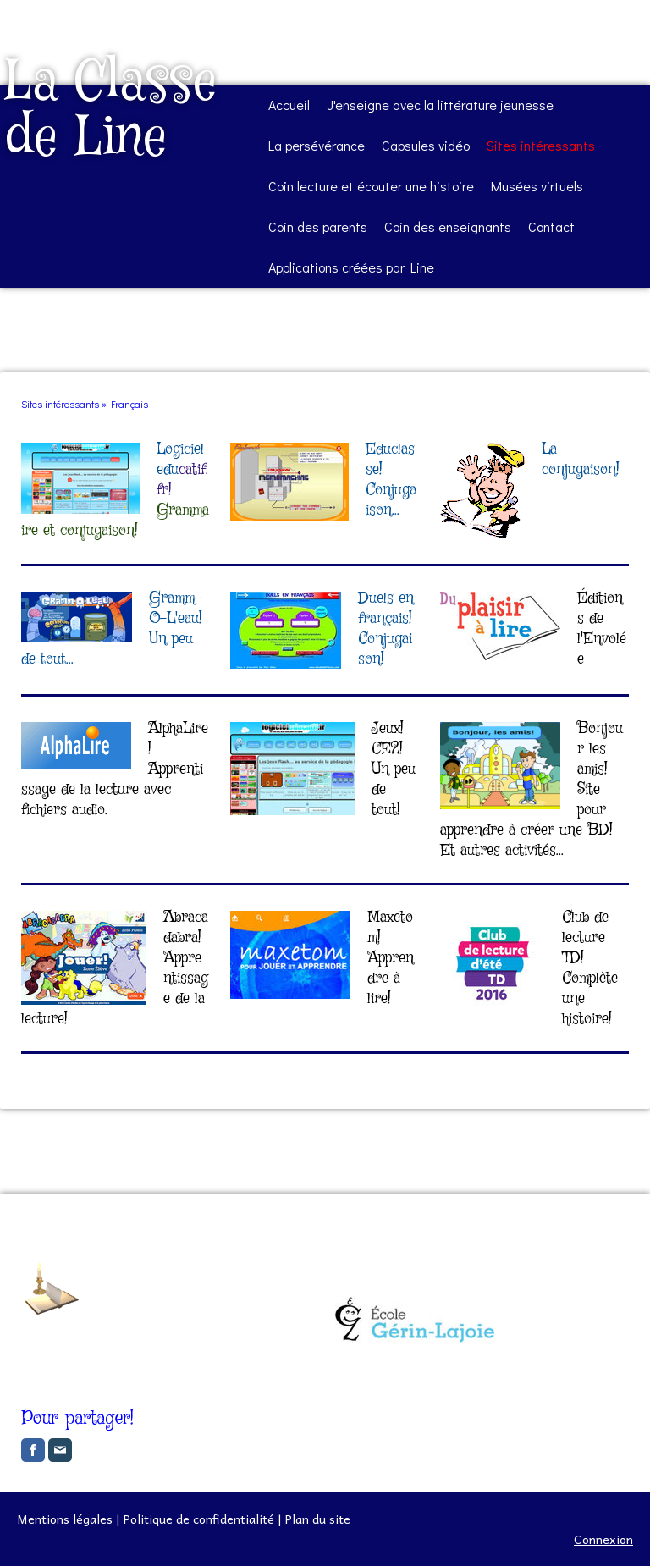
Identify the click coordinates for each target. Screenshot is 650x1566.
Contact (551, 226)
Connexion (603, 1539)
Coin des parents (317, 226)
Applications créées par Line (351, 267)
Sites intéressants (541, 145)
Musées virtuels (537, 186)
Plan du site (317, 1518)
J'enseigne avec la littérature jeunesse (440, 104)
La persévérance (316, 145)
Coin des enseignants (447, 226)
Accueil (289, 104)
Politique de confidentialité (199, 1518)
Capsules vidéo (426, 145)
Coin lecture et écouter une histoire (371, 186)
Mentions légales (65, 1518)
